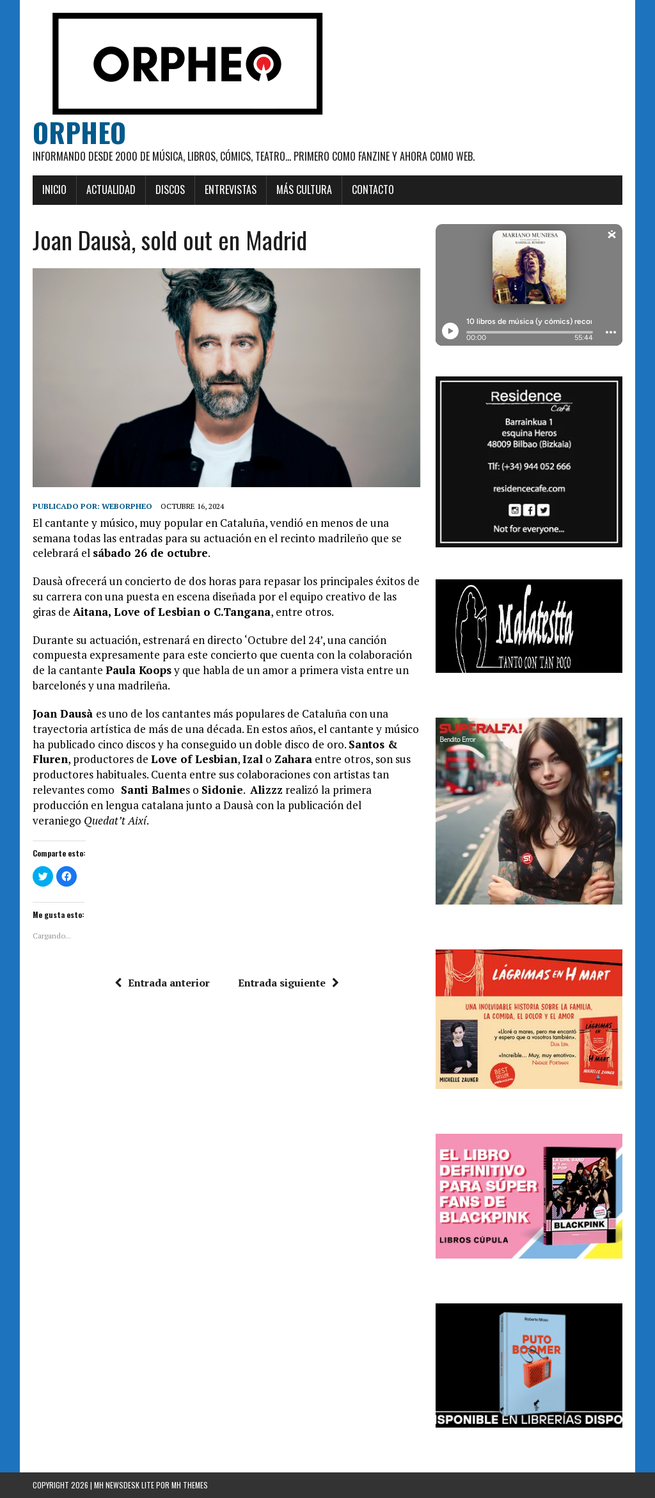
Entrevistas (230, 189)
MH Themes (189, 1484)
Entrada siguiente (288, 983)
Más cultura (304, 189)
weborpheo (127, 506)
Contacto (373, 189)
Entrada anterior (162, 983)
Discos (170, 189)
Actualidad (111, 189)
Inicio (54, 189)
